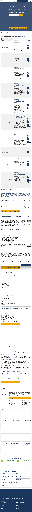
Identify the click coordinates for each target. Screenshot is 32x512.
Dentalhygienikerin (19, 476)
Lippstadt (4, 195)
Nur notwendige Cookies (16, 264)
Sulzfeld (6, 196)
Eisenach (8, 194)
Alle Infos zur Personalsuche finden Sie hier (10, 381)
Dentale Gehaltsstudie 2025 (5, 277)
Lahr (1, 195)
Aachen (17, 193)
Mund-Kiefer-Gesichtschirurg (21, 480)
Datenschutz (3, 503)
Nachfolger (4, 480)
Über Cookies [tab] (26, 249)
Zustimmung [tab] (5, 249)
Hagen (21, 194)
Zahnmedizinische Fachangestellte (7, 476)
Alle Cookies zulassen (26, 264)
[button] (30, 1)
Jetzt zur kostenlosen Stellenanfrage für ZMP (17, 28)
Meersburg (7, 195)
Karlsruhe (27, 194)
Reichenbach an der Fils (23, 195)
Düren (6, 194)
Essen (10, 194)
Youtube (18, 508)
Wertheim (8, 196)
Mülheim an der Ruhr (17, 195)
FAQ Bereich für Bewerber (7, 347)
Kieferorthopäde (5, 485)
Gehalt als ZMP (3, 304)
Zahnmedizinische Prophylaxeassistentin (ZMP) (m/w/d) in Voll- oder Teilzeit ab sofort (20, 133)
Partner (3, 479)
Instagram (18, 506)
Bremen (27, 193)
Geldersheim (15, 194)
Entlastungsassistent (5, 483)
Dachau (4, 194)
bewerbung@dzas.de (12, 404)
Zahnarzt (3, 473)
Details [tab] (16, 249)
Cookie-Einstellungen (4, 505)
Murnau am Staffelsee (11, 195)
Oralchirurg (18, 473)
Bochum (24, 193)
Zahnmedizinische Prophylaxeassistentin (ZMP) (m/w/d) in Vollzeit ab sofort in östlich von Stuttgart (20, 55)
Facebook (18, 503)
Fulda (12, 194)
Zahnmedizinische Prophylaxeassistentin (8, 482)
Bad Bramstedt (20, 193)
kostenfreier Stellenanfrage (22, 36)
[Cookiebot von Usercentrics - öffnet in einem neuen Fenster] (27, 246)
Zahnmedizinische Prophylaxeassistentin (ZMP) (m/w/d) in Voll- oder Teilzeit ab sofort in (20, 43)
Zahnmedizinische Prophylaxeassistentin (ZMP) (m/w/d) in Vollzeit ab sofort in (20, 116)
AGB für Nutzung (3, 502)
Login (2, 508)
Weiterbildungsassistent (20, 483)
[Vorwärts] (10, 38)
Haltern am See (24, 194)
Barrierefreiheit (3, 506)
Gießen (18, 194)
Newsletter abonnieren (20, 502)
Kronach (30, 194)
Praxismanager (19, 482)
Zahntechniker (18, 479)
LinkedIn (18, 505)
